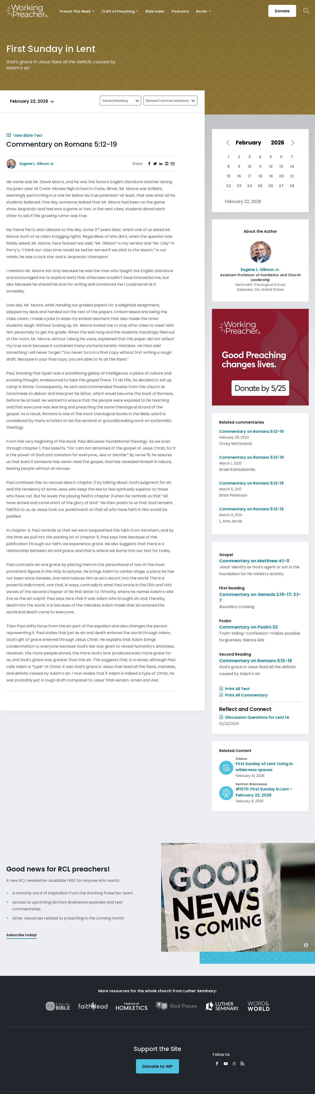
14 (292, 166)
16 (239, 176)
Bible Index (155, 11)
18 (260, 176)
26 (271, 185)
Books (202, 11)
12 (271, 166)
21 (292, 176)
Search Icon (306, 10)
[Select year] (279, 142)
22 (228, 185)
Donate (282, 11)
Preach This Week (75, 11)
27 (281, 185)
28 (292, 185)
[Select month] (250, 142)
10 (250, 166)
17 (250, 176)
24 (249, 185)
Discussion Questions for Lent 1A (254, 717)
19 (271, 176)
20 (281, 176)
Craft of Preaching (118, 11)
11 (260, 166)
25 (260, 185)
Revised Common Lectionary (167, 101)
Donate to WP (157, 1066)
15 (229, 176)
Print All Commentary (243, 695)
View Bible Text (24, 135)
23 (239, 185)
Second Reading (115, 101)
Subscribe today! (21, 935)
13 (281, 166)
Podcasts (180, 11)
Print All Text (234, 689)
